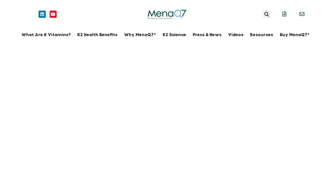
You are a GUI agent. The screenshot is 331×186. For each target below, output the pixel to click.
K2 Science (174, 34)
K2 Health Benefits (97, 34)
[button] (266, 14)
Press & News (207, 34)
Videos (235, 34)
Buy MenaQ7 (295, 34)
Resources (261, 34)
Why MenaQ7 (140, 34)
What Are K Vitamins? (46, 34)
